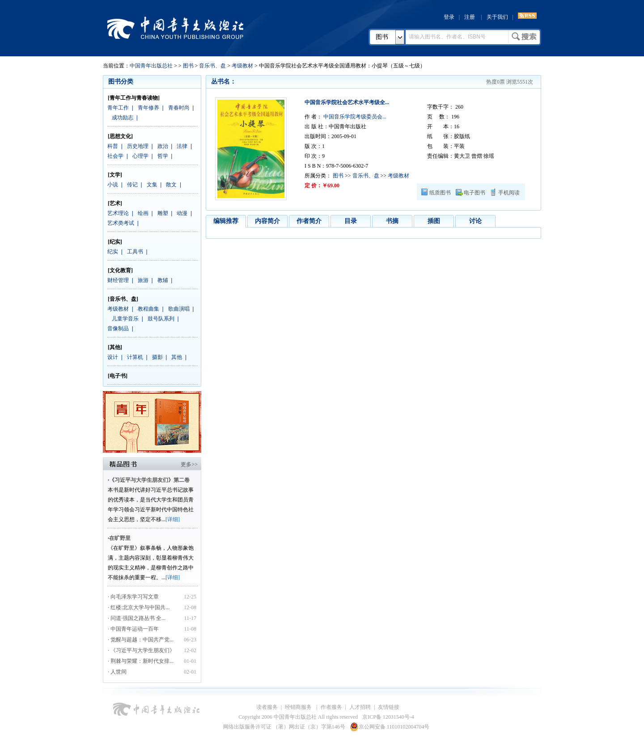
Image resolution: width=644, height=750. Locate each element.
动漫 (182, 213)
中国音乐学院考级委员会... (354, 117)
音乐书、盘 (212, 66)
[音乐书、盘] (123, 299)
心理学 (140, 156)
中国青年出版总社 (175, 28)
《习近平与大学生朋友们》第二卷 (149, 480)
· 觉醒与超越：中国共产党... (141, 639)
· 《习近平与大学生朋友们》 (141, 650)
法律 (182, 146)
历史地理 (137, 146)
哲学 (162, 156)
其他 (176, 357)
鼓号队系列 (161, 319)
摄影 (157, 357)
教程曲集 (148, 309)
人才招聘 (360, 707)
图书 (382, 37)
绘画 (143, 213)
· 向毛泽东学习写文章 (133, 597)
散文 (171, 184)
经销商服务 (299, 707)
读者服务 (267, 707)
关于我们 (497, 17)
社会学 (115, 156)
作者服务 (331, 707)
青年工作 (118, 108)
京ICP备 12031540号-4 (388, 717)
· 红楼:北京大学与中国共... (138, 607)
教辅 (162, 280)
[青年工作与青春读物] (134, 98)
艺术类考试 (120, 223)
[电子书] (117, 376)
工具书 (135, 252)
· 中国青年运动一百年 (133, 629)
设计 (112, 357)
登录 (449, 17)
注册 (469, 17)
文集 (152, 184)
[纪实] (115, 242)
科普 (112, 146)
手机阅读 (509, 193)
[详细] (172, 519)
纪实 (112, 252)
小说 (112, 184)
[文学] (115, 175)
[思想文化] (120, 136)
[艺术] (115, 203)
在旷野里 (120, 538)
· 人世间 (117, 672)
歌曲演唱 (179, 309)
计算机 (135, 357)
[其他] (115, 347)
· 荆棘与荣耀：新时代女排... (141, 661)
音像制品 (118, 328)
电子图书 (474, 193)
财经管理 (118, 280)
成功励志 (122, 117)
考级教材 (242, 66)
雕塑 (162, 213)
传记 (132, 184)
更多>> (189, 464)
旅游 (143, 280)
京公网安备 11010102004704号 (390, 726)
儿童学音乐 (125, 319)
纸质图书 (440, 193)
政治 (162, 146)
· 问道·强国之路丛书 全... (136, 618)
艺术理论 (118, 213)
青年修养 (148, 108)
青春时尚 (179, 108)
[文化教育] (120, 270)
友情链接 (388, 707)
